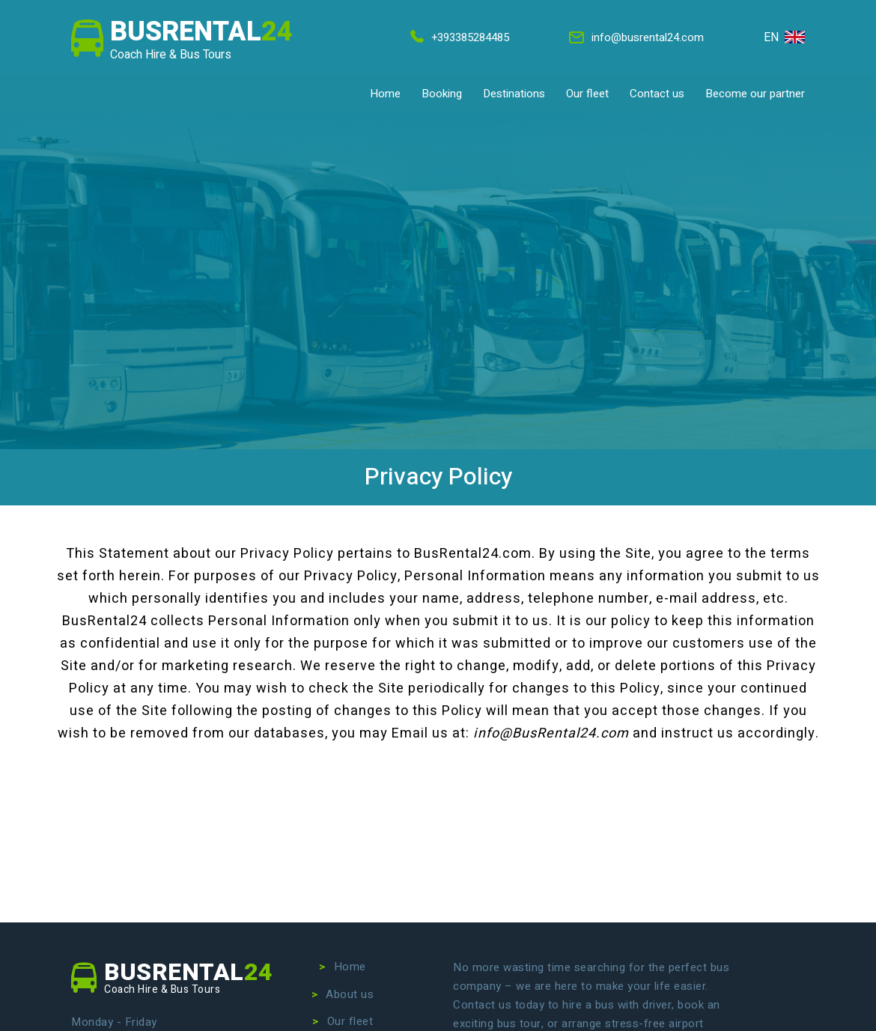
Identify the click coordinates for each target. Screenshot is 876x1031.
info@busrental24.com (636, 37)
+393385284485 (458, 37)
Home (385, 93)
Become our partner (755, 93)
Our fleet (587, 93)
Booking (442, 93)
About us (350, 994)
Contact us (657, 93)
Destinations (514, 93)
